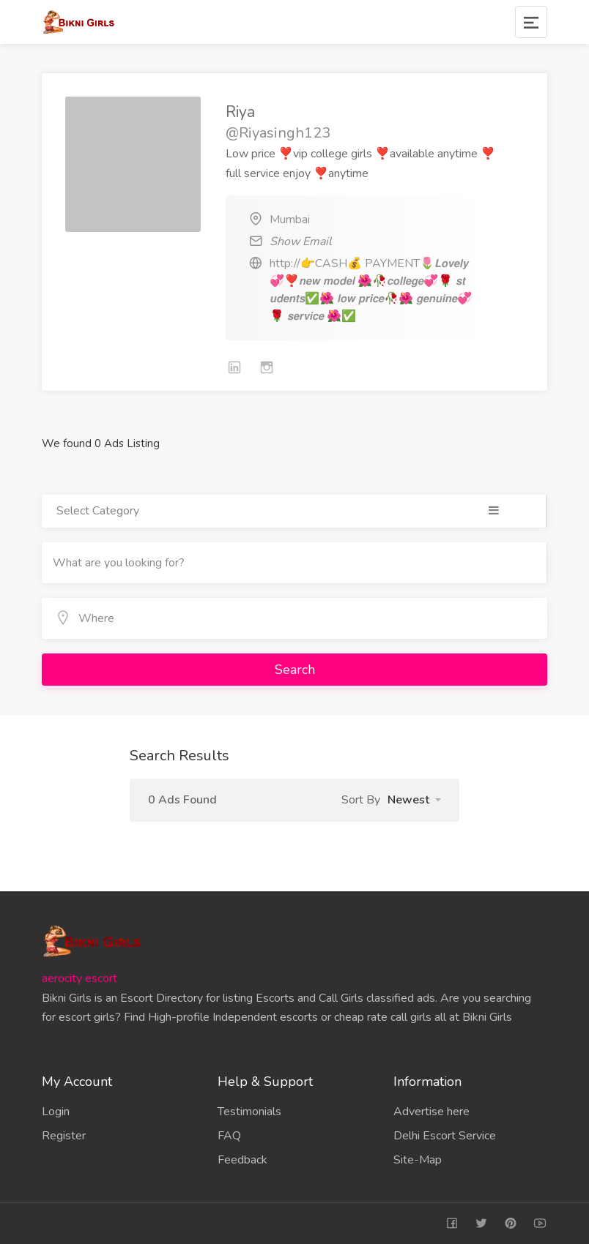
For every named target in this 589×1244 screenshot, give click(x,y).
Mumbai (290, 219)
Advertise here (431, 1112)
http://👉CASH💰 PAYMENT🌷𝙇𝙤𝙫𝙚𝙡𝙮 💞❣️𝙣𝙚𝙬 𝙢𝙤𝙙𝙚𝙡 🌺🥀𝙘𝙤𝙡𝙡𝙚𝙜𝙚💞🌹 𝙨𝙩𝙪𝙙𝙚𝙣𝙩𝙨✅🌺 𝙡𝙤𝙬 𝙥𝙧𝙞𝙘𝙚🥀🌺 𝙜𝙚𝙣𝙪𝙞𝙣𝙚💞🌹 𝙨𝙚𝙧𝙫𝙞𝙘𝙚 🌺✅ (371, 289)
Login (56, 1112)
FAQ (229, 1136)
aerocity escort (79, 978)
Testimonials (249, 1112)
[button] (414, 800)
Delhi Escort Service (444, 1136)
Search (295, 669)
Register (64, 1136)
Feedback (242, 1160)
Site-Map (417, 1160)
